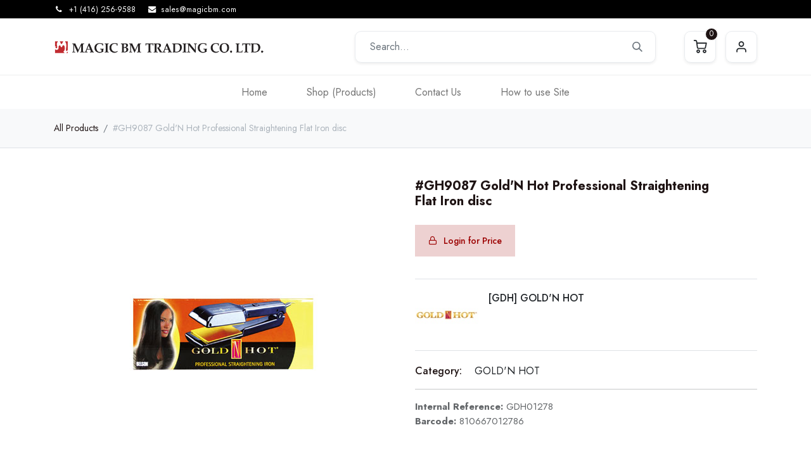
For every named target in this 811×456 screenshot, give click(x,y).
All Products (76, 128)
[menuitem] (254, 92)
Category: (438, 371)
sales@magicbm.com (198, 9)
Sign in (741, 47)
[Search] (637, 47)
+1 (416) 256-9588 (102, 9)
